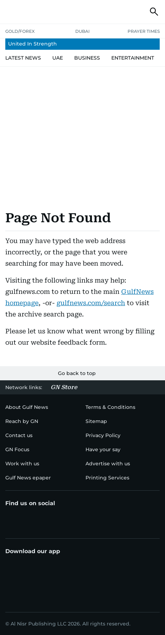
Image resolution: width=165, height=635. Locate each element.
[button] (11, 11)
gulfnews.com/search (91, 303)
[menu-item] (82, 44)
